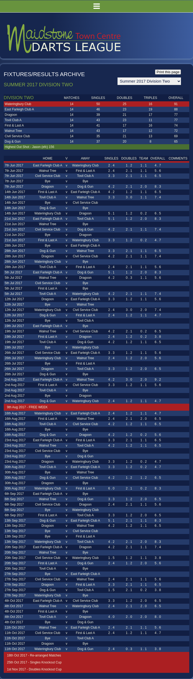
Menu (96, 6)
